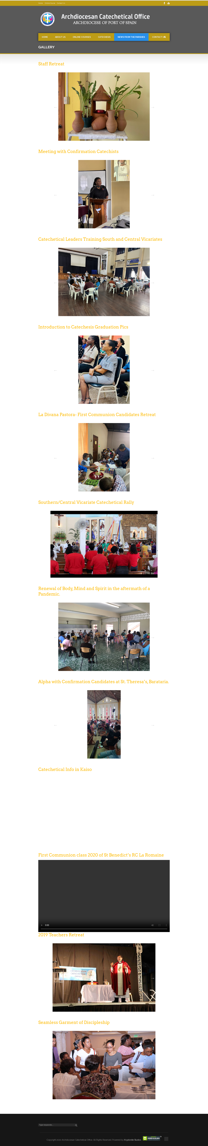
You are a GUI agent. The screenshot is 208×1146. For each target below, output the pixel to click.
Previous (54, 106)
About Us (60, 37)
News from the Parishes (131, 37)
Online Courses (82, 37)
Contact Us (61, 3)
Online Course (50, 3)
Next (151, 106)
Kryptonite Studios (133, 1140)
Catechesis (104, 37)
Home (40, 3)
